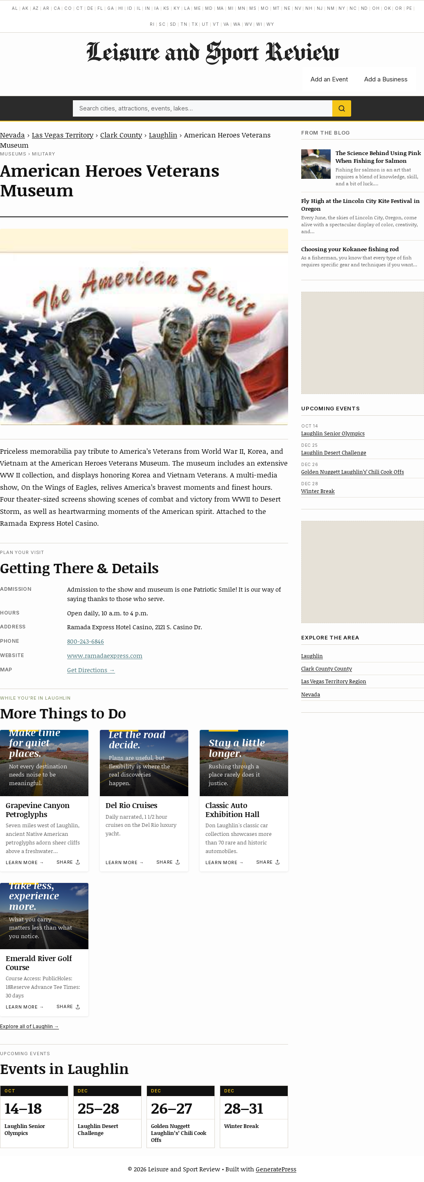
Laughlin (163, 135)
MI (231, 8)
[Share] (69, 862)
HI (121, 8)
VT (216, 24)
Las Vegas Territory (62, 135)
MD (209, 8)
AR (46, 8)
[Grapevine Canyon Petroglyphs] (44, 763)
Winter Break (318, 491)
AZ (36, 8)
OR (398, 8)
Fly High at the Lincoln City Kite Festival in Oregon (360, 204)
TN (183, 24)
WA (237, 24)
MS (253, 8)
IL (139, 8)
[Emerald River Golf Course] (44, 916)
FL (100, 8)
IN (147, 8)
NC (353, 8)
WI (259, 24)
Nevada (12, 135)
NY (341, 8)
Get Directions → (91, 669)
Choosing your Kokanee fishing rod (350, 249)
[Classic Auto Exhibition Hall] (244, 763)
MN (242, 8)
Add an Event (329, 79)
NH (309, 8)
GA (110, 8)
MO (265, 8)
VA (226, 24)
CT (79, 8)
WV (249, 24)
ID (130, 8)
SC (162, 24)
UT (205, 24)
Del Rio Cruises (131, 805)
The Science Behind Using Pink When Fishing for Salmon (378, 157)
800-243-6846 (85, 641)
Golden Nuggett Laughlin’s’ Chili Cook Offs (352, 471)
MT (276, 8)
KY (177, 8)
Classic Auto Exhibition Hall (232, 810)
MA (220, 8)
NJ (320, 8)
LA (187, 8)
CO (68, 8)
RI (152, 24)
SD (173, 24)
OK (387, 8)
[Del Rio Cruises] (144, 763)
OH (376, 8)
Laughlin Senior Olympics (333, 433)
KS (166, 8)
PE (409, 8)
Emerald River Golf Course (39, 963)
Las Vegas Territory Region (333, 681)
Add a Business (386, 79)
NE (287, 8)
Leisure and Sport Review (212, 51)
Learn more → (25, 862)
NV (298, 8)
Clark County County (326, 668)
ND (364, 8)
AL (15, 8)
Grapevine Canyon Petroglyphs (38, 810)
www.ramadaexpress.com (104, 655)
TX (195, 24)
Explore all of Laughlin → (29, 1026)
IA (156, 8)
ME (197, 8)
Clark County (121, 135)
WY (270, 24)
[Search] (341, 108)
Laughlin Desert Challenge (333, 452)
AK (25, 8)
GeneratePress (276, 1168)
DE (90, 8)
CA (57, 8)
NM (331, 8)
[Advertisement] (363, 343)
